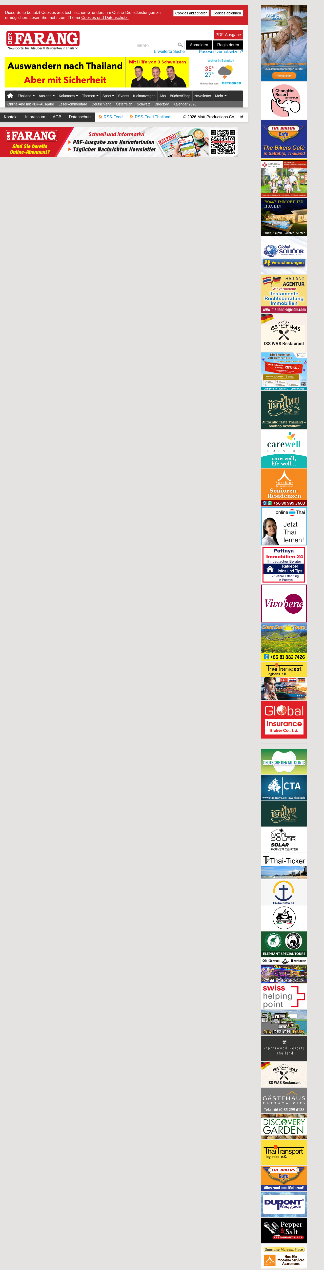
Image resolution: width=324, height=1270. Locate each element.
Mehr (221, 96)
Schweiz (143, 104)
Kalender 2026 (184, 104)
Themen (90, 96)
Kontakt (10, 117)
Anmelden (199, 45)
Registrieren (228, 45)
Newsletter (202, 96)
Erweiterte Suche (169, 51)
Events (123, 96)
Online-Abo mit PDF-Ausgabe (30, 104)
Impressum (35, 117)
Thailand (26, 96)
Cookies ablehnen (227, 13)
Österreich (124, 104)
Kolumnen (68, 96)
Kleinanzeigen (144, 96)
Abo (162, 96)
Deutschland (101, 104)
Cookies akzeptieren (191, 13)
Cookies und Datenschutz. (105, 17)
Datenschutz (80, 117)
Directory (162, 104)
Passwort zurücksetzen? (221, 52)
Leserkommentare (72, 104)
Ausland (47, 96)
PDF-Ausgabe (228, 35)
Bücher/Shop (180, 96)
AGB (57, 117)
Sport (108, 96)
